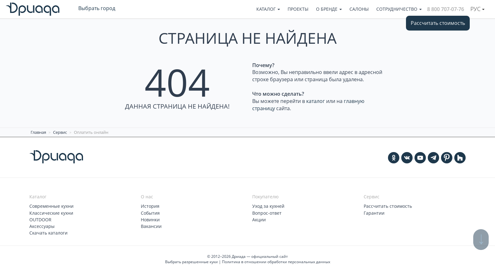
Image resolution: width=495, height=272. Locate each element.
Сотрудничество (399, 9)
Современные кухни (51, 206)
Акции (259, 219)
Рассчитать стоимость (438, 23)
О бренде (329, 9)
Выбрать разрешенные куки (191, 261)
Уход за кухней (268, 206)
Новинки (150, 219)
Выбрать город (96, 8)
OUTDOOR (40, 219)
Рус (477, 9)
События (150, 213)
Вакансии (151, 226)
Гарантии (374, 213)
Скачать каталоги (48, 232)
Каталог (268, 9)
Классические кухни (51, 213)
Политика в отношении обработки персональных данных (276, 261)
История (150, 206)
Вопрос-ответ (267, 213)
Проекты (298, 9)
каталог (315, 101)
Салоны (359, 9)
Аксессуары (42, 226)
